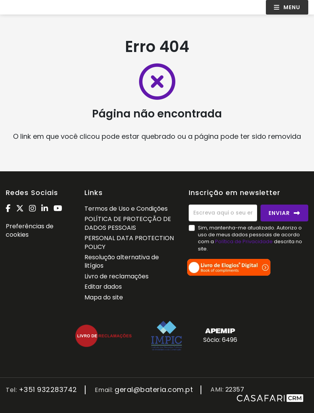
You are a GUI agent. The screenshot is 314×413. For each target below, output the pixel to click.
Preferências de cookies (29, 230)
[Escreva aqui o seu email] (223, 213)
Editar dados (103, 286)
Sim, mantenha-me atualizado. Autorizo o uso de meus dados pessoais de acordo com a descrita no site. (250, 238)
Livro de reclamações (116, 276)
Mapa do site (103, 297)
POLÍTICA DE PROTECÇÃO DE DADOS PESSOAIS (127, 223)
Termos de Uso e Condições (126, 208)
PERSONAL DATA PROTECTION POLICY (129, 242)
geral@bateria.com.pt (154, 389)
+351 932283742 (48, 389)
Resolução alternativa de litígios (121, 261)
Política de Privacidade (244, 241)
